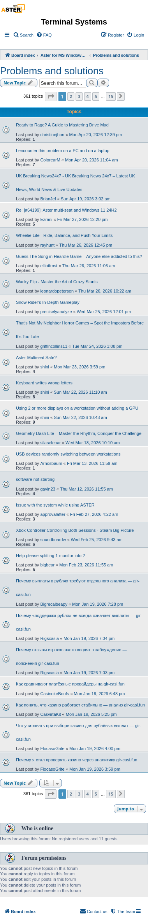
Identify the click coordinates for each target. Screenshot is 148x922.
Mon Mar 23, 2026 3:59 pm (79, 367)
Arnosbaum (51, 463)
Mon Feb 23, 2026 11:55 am (86, 565)
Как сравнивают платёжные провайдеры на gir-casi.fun (70, 684)
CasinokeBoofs (54, 693)
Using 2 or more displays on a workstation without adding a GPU (77, 408)
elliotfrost (48, 265)
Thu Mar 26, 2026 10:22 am (104, 291)
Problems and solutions (52, 70)
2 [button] (71, 96)
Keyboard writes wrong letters (44, 382)
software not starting (35, 479)
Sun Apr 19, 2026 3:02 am (86, 198)
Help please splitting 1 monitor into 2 (50, 555)
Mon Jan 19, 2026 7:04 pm (89, 638)
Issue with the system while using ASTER (55, 505)
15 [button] (110, 96)
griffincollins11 (53, 346)
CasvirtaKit (50, 714)
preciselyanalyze (56, 311)
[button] (50, 96)
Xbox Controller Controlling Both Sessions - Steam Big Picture (75, 530)
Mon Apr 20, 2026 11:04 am (91, 160)
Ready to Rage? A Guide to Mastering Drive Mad (62, 125)
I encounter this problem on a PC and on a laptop (62, 150)
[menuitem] (23, 35)
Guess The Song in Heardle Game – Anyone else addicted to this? (79, 256)
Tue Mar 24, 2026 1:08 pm (97, 346)
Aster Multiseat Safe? (36, 357)
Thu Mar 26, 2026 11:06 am (88, 265)
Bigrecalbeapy (53, 604)
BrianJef (48, 198)
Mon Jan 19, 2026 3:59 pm (94, 769)
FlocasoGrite (52, 748)
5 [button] (96, 96)
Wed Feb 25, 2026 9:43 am (97, 539)
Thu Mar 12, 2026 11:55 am (86, 489)
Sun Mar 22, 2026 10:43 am (80, 417)
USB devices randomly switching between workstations (68, 454)
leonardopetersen (57, 291)
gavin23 (47, 489)
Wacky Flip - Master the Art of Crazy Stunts (57, 281)
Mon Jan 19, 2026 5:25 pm (91, 714)
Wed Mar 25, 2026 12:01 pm (104, 311)
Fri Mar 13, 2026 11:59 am (92, 463)
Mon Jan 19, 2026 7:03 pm (89, 672)
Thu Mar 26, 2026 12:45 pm (85, 245)
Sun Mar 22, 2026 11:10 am (80, 392)
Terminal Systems (74, 22)
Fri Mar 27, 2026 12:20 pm (82, 219)
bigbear (47, 565)
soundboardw (53, 539)
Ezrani (46, 219)
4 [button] (87, 96)
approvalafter (52, 514)
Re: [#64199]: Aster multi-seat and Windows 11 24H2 (66, 210)
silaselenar (50, 442)
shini (44, 367)
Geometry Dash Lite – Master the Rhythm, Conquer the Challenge (78, 433)
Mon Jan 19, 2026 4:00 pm (94, 748)
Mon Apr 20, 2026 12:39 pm (95, 134)
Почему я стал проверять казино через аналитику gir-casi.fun (76, 759)
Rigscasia (49, 638)
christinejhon (52, 134)
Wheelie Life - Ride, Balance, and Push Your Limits (64, 235)
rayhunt (47, 245)
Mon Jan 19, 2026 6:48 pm (99, 693)
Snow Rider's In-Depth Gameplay (47, 302)
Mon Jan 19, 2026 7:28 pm (97, 604)
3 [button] (79, 96)
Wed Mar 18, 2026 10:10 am (92, 442)
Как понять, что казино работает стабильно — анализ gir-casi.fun (80, 705)
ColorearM (50, 160)
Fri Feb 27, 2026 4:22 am (94, 514)
